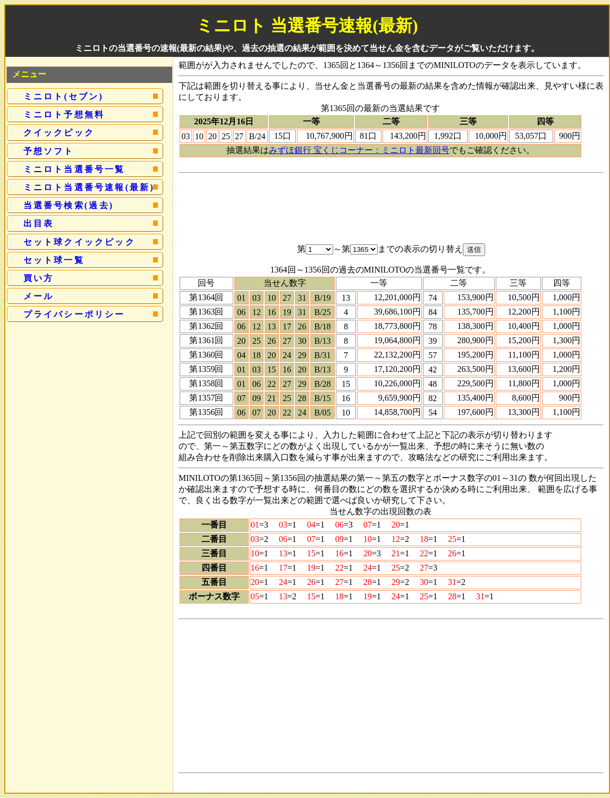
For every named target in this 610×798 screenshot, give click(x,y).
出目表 (38, 223)
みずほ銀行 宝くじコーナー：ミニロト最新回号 (359, 150)
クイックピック (59, 132)
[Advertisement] (391, 201)
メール (38, 296)
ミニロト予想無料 (64, 114)
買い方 (38, 278)
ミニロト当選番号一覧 (74, 169)
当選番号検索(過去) (68, 205)
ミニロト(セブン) (63, 96)
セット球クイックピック (79, 242)
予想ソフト (48, 151)
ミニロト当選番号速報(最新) (89, 187)
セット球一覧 (53, 260)
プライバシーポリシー (74, 314)
